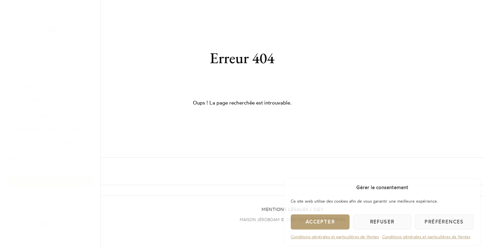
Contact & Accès (30, 158)
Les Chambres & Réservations (47, 100)
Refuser (382, 221)
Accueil (17, 57)
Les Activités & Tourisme (41, 144)
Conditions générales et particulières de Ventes (335, 236)
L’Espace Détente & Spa (37, 115)
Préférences (444, 221)
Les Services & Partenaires (44, 129)
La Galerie (21, 86)
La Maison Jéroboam (35, 72)
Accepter (320, 221)
